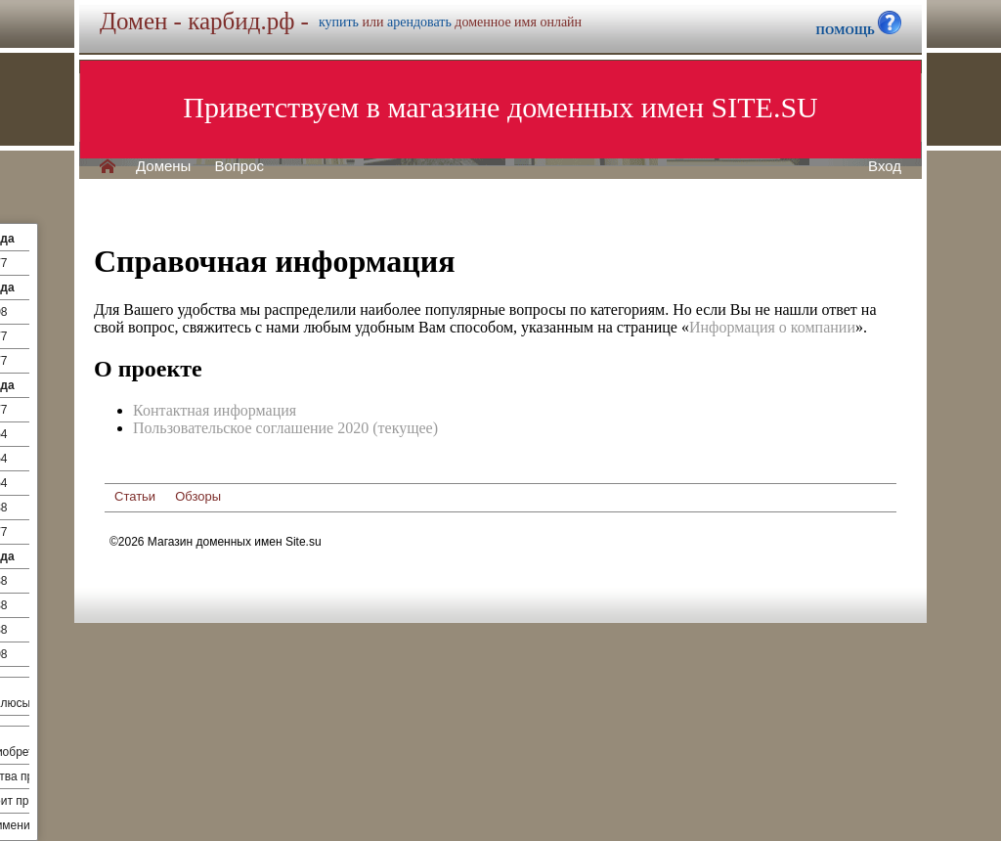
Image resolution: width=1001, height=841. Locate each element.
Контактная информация (214, 410)
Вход (884, 166)
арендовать (419, 22)
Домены (163, 166)
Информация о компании (772, 327)
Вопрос (239, 166)
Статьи (134, 496)
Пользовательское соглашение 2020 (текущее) (285, 428)
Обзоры (198, 496)
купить (339, 22)
